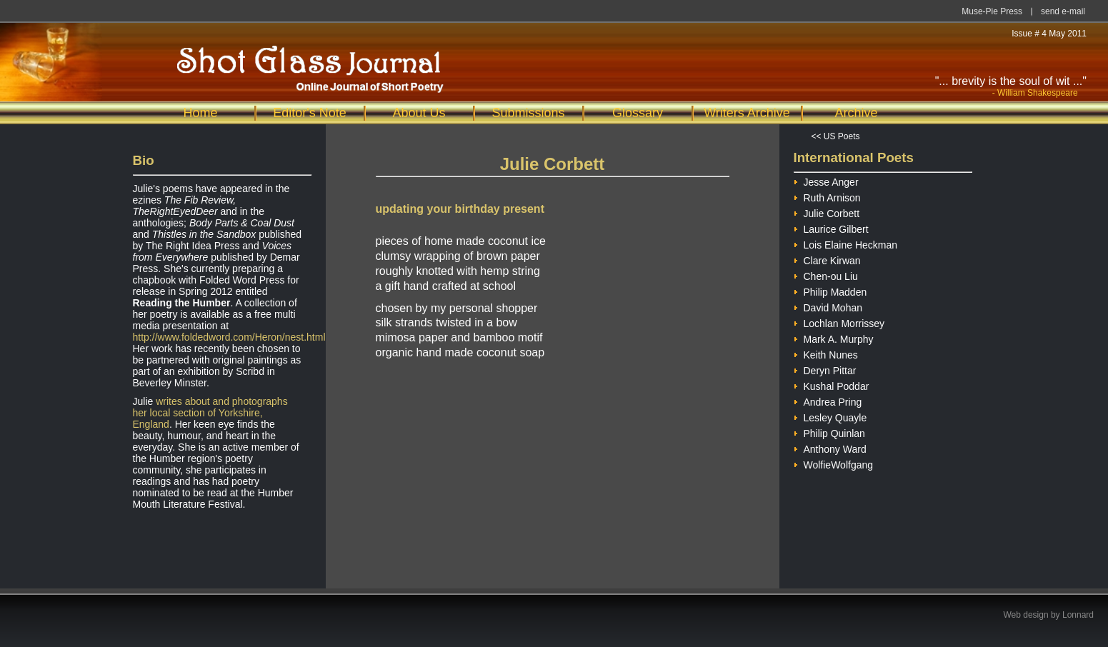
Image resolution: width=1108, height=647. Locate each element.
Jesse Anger (826, 180)
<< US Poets (836, 136)
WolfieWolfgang (834, 463)
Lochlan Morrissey (839, 321)
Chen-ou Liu (826, 274)
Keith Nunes (826, 353)
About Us (418, 113)
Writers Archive (747, 113)
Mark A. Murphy (834, 337)
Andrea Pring (828, 400)
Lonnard (1078, 615)
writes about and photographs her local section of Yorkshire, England (210, 413)
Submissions (527, 113)
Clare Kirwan (827, 258)
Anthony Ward (830, 447)
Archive (855, 113)
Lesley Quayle (830, 415)
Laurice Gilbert (831, 227)
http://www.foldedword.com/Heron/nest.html (229, 337)
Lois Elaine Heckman (846, 243)
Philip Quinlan (829, 431)
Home (200, 113)
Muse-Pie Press (992, 11)
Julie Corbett (827, 211)
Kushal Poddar (831, 384)
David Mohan (828, 306)
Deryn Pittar (825, 368)
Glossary (637, 113)
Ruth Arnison (827, 196)
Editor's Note (309, 113)
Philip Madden (830, 290)
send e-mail (1063, 11)
